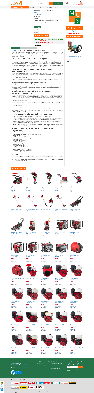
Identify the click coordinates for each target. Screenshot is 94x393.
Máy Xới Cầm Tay (15, 50)
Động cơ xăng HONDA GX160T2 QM (74, 325)
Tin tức (36, 7)
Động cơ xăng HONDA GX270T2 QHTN (45, 302)
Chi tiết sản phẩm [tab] (15, 47)
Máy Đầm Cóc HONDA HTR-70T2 (31, 187)
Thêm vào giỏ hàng (41, 35)
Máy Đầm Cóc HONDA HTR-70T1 (46, 187)
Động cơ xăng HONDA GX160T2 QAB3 (15, 348)
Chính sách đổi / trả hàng (53, 366)
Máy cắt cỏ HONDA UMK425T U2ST (32, 210)
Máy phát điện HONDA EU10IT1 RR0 (17, 279)
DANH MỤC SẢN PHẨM (17, 7)
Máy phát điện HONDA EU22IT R (76, 256)
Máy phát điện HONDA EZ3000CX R (45, 256)
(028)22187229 (24, 364)
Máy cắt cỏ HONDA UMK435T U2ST (61, 210)
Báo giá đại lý (58, 3)
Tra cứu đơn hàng (48, 7)
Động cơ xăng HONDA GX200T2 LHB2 (59, 325)
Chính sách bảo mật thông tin (54, 368)
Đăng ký (80, 366)
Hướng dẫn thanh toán (40, 363)
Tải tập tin (37, 27)
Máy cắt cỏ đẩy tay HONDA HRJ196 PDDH (16, 233)
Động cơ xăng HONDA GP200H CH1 (76, 348)
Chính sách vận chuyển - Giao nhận (55, 363)
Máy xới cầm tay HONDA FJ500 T (61, 187)
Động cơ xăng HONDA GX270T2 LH (15, 302)
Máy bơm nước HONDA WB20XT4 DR (30, 256)
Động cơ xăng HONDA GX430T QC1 (32, 279)
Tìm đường (2, 383)
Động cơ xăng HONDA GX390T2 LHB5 (74, 279)
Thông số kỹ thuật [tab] (24, 47)
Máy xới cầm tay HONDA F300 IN (76, 187)
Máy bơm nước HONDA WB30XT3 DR (15, 256)
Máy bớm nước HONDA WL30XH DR (60, 233)
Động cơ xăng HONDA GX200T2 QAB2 (74, 302)
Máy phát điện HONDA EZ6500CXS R (59, 256)
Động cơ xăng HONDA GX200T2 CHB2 (30, 325)
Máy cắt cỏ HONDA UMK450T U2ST (17, 210)
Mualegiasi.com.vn (26, 367)
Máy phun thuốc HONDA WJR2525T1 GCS (45, 233)
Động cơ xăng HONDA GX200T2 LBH (45, 325)
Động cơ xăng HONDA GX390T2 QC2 (59, 279)
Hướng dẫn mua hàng (40, 361)
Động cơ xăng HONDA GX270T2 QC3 (30, 302)
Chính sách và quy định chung (54, 361)
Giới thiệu (42, 7)
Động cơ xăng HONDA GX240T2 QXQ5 (59, 302)
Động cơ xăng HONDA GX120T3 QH (59, 348)
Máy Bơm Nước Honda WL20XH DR (74, 233)
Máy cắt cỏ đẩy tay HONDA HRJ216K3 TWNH (75, 210)
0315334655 (15, 364)
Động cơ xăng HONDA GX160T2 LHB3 (45, 348)
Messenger (2, 390)
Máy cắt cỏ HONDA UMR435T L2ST (46, 210)
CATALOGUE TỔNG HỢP (40, 365)
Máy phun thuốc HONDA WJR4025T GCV (31, 233)
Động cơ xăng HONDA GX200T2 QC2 (15, 325)
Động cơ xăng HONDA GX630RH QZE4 (45, 279)
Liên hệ (55, 7)
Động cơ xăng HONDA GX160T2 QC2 (30, 348)
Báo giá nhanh (33, 47)
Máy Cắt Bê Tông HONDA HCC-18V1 (17, 187)
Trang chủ (32, 7)
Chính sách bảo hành (52, 365)
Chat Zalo (1, 387)
